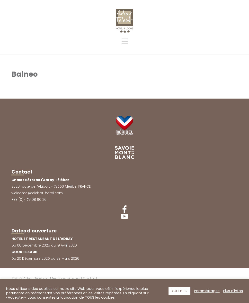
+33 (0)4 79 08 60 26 (28, 199)
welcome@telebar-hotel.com (37, 193)
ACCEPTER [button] (179, 291)
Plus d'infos (233, 291)
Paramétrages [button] (207, 291)
